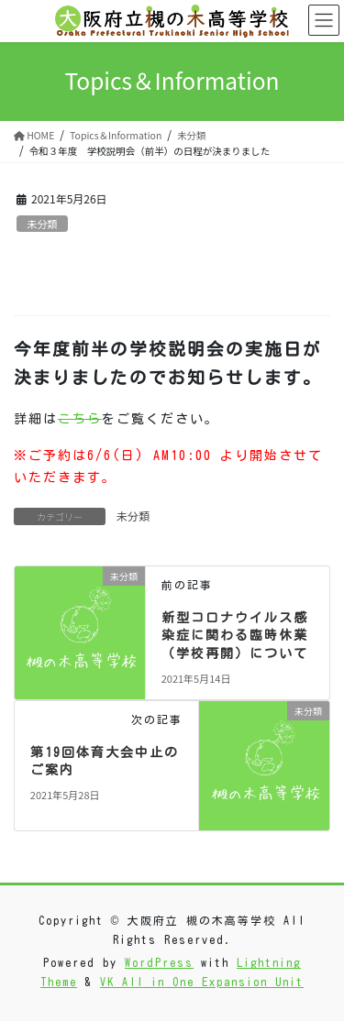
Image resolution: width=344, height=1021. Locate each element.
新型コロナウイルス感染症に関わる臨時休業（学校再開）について (234, 635)
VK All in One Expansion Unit (202, 981)
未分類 (42, 223)
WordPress (159, 962)
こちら (80, 418)
